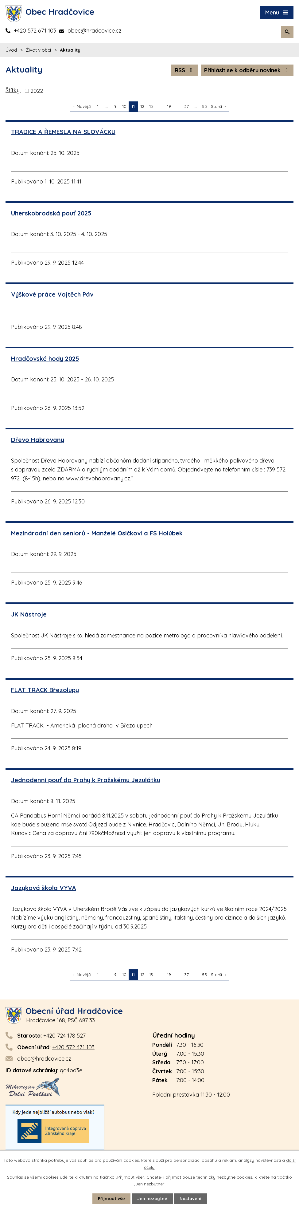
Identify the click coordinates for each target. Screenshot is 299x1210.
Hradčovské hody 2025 (45, 358)
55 (204, 106)
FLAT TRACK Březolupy (45, 690)
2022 (36, 90)
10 (124, 106)
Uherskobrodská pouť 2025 (51, 213)
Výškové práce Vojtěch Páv (52, 294)
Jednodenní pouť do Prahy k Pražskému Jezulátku (85, 780)
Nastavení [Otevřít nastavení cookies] (190, 1198)
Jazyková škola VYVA (43, 888)
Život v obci (38, 50)
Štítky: (13, 90)
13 (151, 106)
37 (186, 106)
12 (142, 106)
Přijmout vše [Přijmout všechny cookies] (111, 1198)
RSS (185, 70)
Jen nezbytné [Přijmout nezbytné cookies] (152, 1198)
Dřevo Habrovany (37, 439)
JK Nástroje (29, 614)
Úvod (11, 50)
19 (169, 106)
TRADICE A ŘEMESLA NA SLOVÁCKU (63, 132)
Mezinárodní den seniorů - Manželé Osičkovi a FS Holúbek (97, 533)
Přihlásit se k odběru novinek (247, 70)
